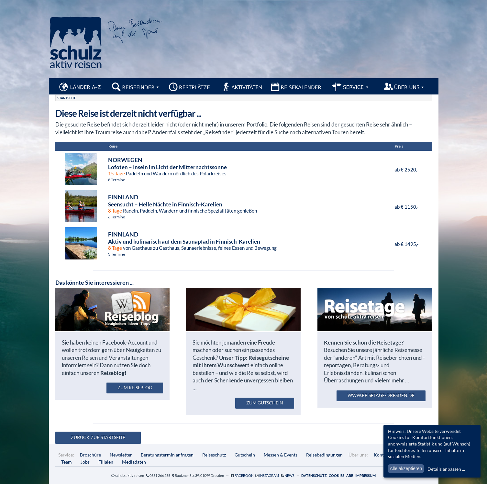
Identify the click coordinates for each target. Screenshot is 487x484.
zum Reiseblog (134, 387)
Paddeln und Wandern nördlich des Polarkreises (250, 166)
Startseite (66, 98)
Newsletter (121, 454)
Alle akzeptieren (406, 468)
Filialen (105, 462)
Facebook (244, 475)
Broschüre (90, 454)
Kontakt (382, 454)
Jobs (85, 462)
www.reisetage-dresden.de (381, 395)
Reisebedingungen (324, 454)
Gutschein (245, 454)
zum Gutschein (264, 402)
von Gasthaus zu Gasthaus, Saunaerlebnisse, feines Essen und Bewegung (250, 241)
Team (66, 462)
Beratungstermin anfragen (167, 454)
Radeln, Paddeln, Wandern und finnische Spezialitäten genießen (233, 203)
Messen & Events (280, 454)
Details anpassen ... (446, 469)
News (289, 475)
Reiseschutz (214, 454)
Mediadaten (134, 462)
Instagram (269, 475)
